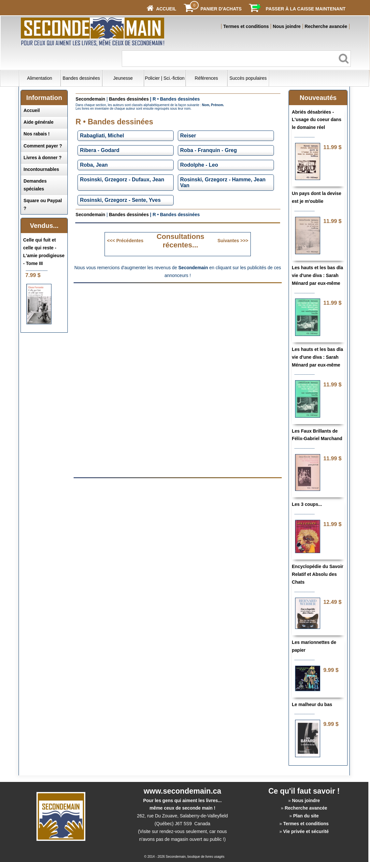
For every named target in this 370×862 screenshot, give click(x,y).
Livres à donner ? (42, 157)
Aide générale (38, 122)
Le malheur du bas (312, 704)
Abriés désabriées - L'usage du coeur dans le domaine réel (316, 119)
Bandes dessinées (81, 78)
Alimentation (39, 78)
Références (206, 78)
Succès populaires (247, 78)
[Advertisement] (177, 333)
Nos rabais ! (36, 133)
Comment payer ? (42, 145)
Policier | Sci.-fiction (165, 78)
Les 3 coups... (307, 504)
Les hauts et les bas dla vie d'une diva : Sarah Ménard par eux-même (317, 275)
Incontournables (41, 169)
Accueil (31, 110)
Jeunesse (123, 78)
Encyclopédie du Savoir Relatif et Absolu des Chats (317, 574)
